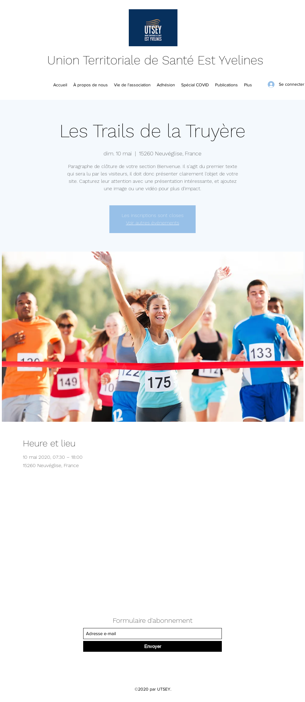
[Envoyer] (152, 646)
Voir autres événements (152, 223)
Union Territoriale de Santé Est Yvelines (155, 60)
